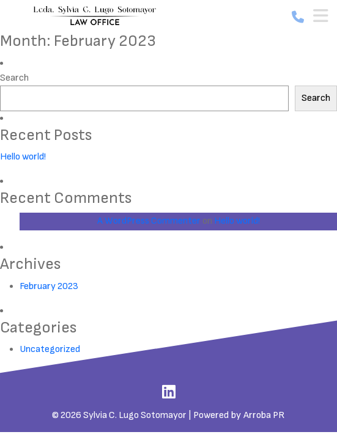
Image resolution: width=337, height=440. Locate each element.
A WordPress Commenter (149, 221)
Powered (211, 415)
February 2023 (49, 286)
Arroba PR (263, 415)
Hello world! (23, 157)
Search (14, 78)
